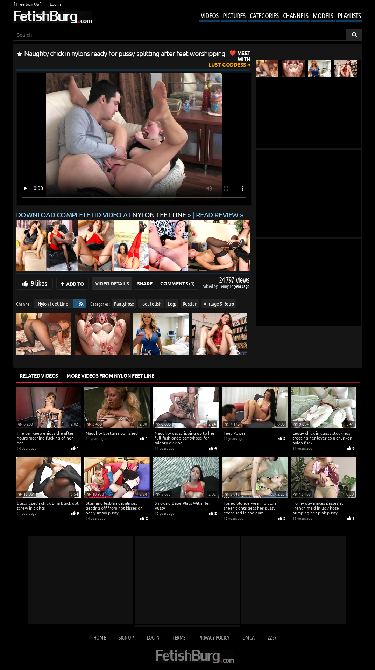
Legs (172, 303)
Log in (55, 4)
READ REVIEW (217, 214)
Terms (178, 637)
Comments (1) (177, 283)
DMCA (248, 637)
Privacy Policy (213, 637)
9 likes (39, 283)
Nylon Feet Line (53, 303)
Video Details (112, 283)
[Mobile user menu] (275, 16)
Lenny (224, 286)
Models (323, 15)
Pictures (234, 15)
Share (144, 283)
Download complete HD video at (102, 214)
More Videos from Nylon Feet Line (110, 375)
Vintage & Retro (219, 303)
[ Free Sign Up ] (27, 4)
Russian (190, 303)
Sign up (126, 637)
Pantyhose (124, 303)
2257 (272, 637)
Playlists (349, 15)
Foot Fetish (151, 303)
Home (99, 637)
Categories (264, 15)
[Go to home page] (52, 17)
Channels (295, 15)
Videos (209, 15)
